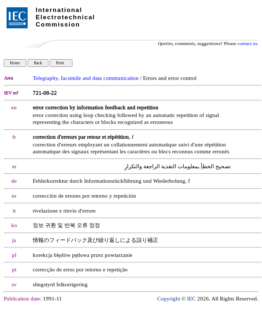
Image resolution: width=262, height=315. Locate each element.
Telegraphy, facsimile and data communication (86, 78)
